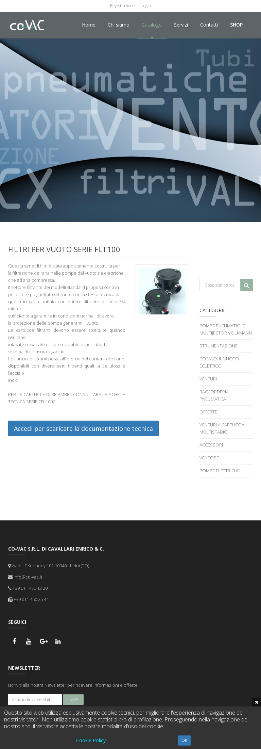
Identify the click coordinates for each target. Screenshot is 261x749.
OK (184, 740)
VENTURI (208, 379)
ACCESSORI (211, 445)
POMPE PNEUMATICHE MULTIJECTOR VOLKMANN (225, 329)
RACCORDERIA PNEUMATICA (214, 395)
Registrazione (122, 6)
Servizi (181, 24)
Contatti (209, 24)
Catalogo (152, 24)
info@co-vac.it (28, 577)
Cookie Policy (91, 740)
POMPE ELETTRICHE (219, 471)
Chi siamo (118, 24)
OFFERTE (208, 412)
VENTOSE (209, 458)
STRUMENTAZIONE (218, 346)
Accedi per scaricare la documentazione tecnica (83, 428)
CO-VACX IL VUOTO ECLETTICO (219, 362)
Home (88, 24)
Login (145, 6)
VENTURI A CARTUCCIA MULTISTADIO (221, 428)
